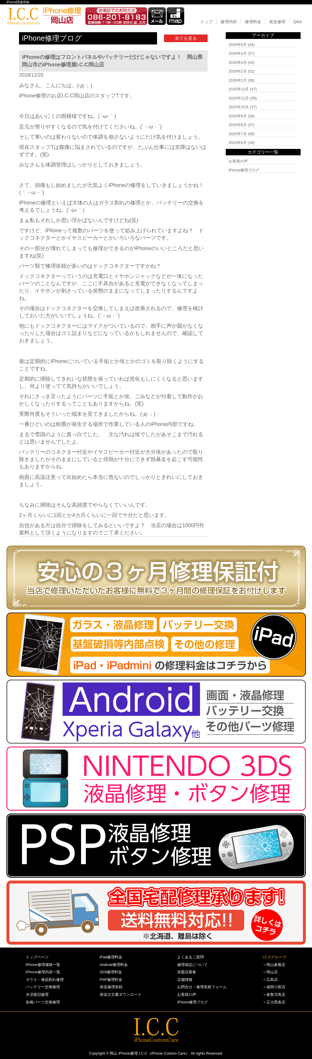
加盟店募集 (186, 972)
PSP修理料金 (111, 979)
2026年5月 (238, 44)
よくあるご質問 (190, 957)
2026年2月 (238, 71)
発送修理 (277, 21)
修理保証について (192, 964)
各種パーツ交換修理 (43, 1002)
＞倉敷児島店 (274, 994)
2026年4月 (238, 53)
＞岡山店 (270, 972)
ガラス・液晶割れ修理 (45, 979)
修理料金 (253, 21)
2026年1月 (238, 80)
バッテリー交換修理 (43, 987)
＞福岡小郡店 (274, 987)
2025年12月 (239, 89)
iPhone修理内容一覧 (43, 972)
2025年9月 (238, 116)
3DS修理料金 (111, 972)
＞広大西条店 (274, 1002)
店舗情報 (184, 979)
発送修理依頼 (111, 987)
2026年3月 (238, 62)
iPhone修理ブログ (244, 170)
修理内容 (228, 21)
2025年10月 (239, 107)
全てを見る (186, 38)
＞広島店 (270, 979)
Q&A (297, 21)
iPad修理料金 (111, 957)
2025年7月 (238, 134)
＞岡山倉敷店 (274, 964)
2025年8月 (238, 125)
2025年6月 (238, 142)
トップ (206, 21)
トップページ (37, 957)
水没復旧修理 (37, 994)
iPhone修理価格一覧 (43, 964)
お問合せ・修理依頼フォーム (202, 987)
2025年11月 (239, 98)
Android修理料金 (114, 964)
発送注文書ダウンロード (121, 994)
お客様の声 (238, 161)
